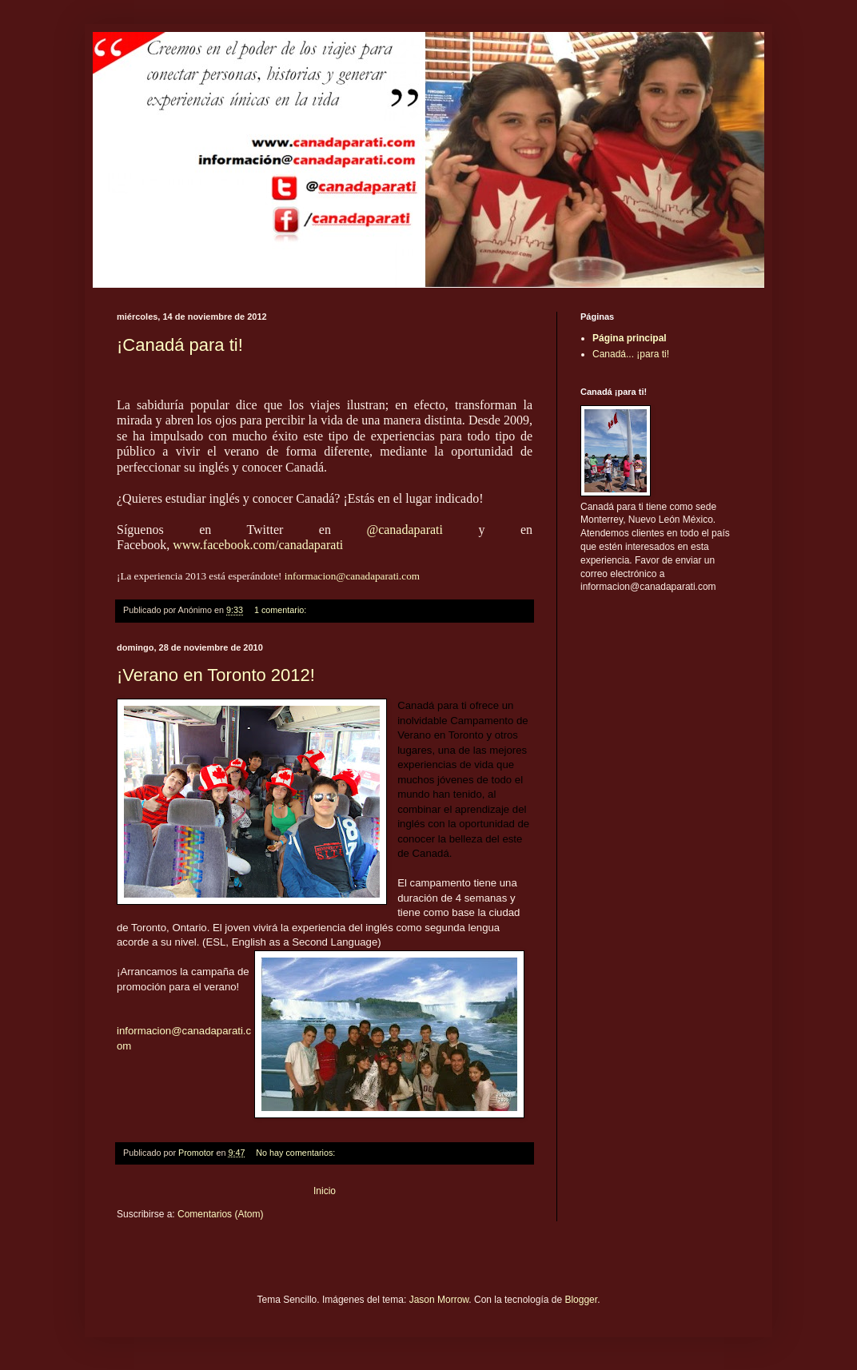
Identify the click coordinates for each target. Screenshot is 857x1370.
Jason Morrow (439, 1299)
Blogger (580, 1299)
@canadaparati (404, 529)
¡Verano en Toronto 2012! (216, 675)
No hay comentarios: (296, 1152)
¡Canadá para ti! (180, 345)
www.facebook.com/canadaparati (258, 545)
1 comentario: (281, 610)
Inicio (324, 1191)
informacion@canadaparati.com (352, 576)
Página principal (629, 338)
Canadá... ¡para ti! (630, 354)
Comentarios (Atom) (220, 1214)
